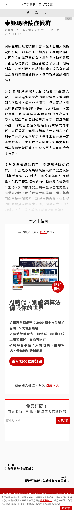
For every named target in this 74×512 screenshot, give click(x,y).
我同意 (66, 508)
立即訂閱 (63, 420)
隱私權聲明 (46, 500)
